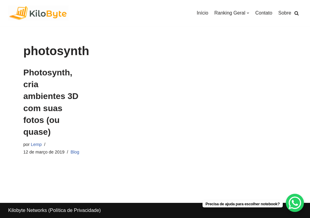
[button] (296, 13)
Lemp (36, 144)
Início (202, 12)
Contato (263, 12)
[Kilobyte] (38, 13)
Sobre (284, 12)
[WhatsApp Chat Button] (295, 203)
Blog (75, 152)
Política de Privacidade (74, 210)
